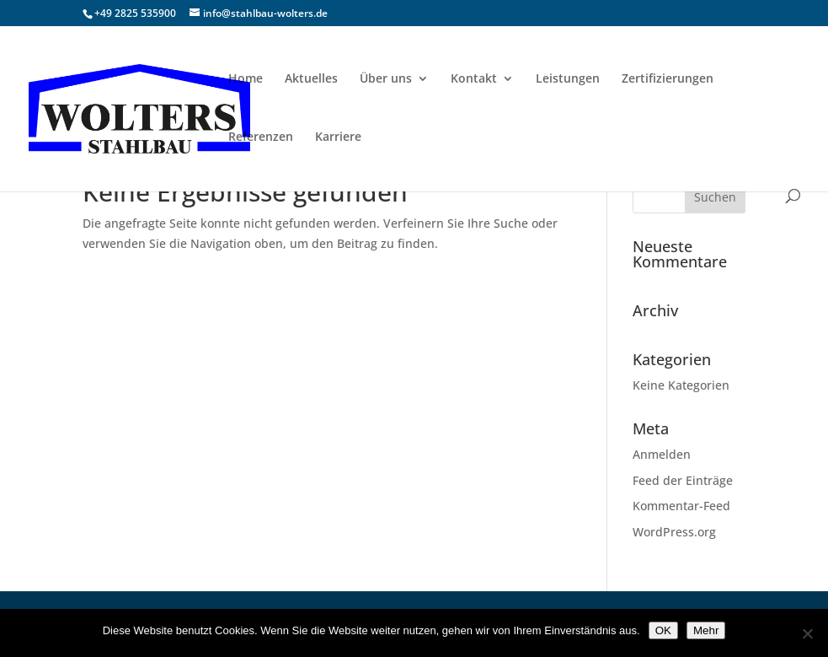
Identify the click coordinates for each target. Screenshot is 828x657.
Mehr (705, 630)
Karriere (338, 137)
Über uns (386, 79)
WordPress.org (674, 532)
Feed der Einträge (683, 480)
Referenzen (260, 137)
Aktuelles (311, 79)
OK (663, 630)
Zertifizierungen (667, 79)
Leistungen (568, 79)
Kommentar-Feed (681, 506)
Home (245, 79)
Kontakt (474, 79)
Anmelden (662, 454)
